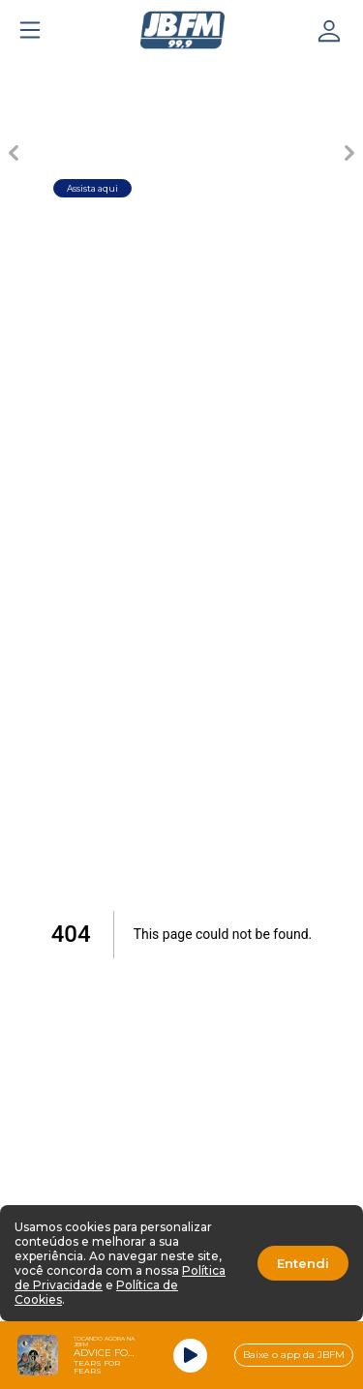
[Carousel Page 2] (114, 73)
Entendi (303, 1263)
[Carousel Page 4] (249, 73)
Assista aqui (92, 188)
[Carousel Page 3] (182, 73)
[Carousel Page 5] (317, 73)
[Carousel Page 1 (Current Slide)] (46, 73)
